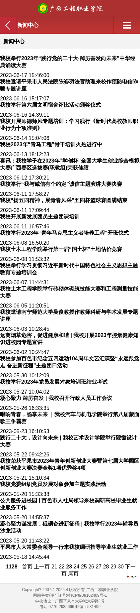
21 (54, 566)
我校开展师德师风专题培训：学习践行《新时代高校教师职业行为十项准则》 (69, 124)
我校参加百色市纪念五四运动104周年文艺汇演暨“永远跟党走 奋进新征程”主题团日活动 (69, 362)
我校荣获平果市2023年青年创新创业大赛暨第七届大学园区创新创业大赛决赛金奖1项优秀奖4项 (69, 464)
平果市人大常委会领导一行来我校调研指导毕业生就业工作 (69, 547)
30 (121, 566)
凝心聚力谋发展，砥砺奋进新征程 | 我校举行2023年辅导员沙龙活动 (69, 527)
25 (84, 566)
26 (91, 566)
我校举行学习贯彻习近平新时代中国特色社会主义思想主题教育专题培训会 (69, 269)
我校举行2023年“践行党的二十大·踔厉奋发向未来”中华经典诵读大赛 (67, 62)
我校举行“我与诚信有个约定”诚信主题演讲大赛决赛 (61, 184)
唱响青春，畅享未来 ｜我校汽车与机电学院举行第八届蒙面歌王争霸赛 (69, 418)
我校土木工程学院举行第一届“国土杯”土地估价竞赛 (61, 249)
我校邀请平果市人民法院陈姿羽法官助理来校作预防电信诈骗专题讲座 (69, 85)
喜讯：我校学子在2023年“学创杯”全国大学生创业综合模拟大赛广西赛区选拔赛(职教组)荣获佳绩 (69, 164)
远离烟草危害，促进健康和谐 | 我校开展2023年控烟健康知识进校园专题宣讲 (69, 338)
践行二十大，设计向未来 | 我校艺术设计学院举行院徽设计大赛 (68, 441)
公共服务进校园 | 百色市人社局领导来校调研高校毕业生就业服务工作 (68, 504)
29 (113, 566)
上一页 (42, 566)
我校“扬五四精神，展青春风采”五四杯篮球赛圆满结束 (63, 200)
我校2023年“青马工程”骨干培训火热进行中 (51, 144)
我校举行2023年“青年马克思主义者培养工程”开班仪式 (64, 233)
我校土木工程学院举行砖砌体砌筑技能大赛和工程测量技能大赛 (69, 292)
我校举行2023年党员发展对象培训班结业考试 (53, 382)
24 (77, 566)
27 (99, 566)
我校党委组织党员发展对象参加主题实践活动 (53, 484)
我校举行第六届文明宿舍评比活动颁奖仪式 (50, 105)
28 (106, 566)
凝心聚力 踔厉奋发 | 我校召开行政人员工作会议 (56, 398)
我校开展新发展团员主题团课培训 (40, 216)
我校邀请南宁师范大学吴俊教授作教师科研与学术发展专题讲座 (69, 315)
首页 (27, 566)
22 (62, 566)
